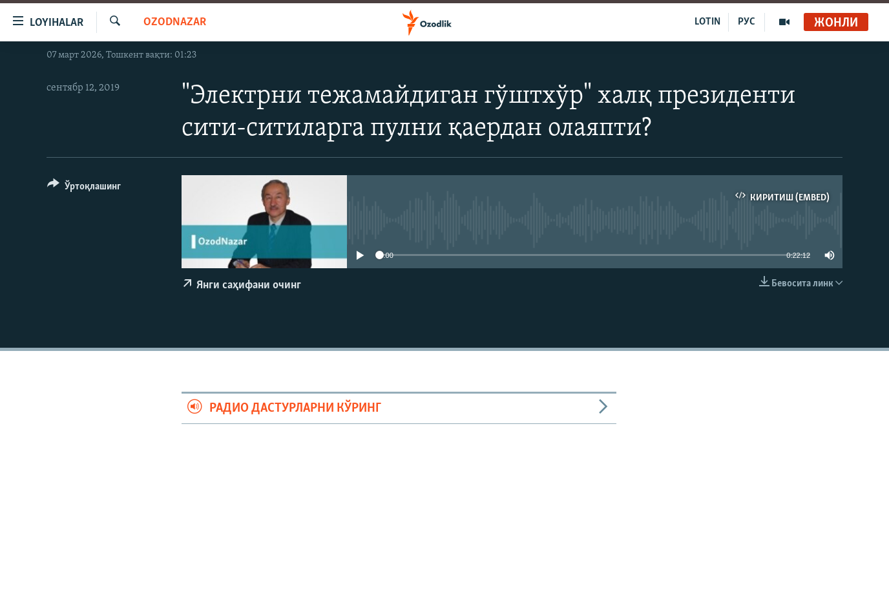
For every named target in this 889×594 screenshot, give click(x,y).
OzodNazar (174, 22)
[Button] (84, 188)
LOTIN (707, 22)
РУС (746, 22)
